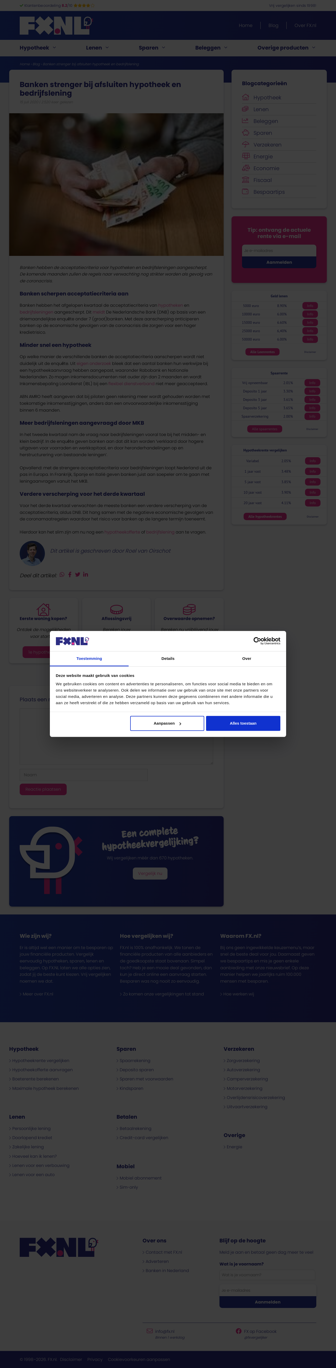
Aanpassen (167, 723)
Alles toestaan (243, 723)
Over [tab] (246, 658)
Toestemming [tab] (89, 658)
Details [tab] (168, 658)
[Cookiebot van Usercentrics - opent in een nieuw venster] (257, 641)
